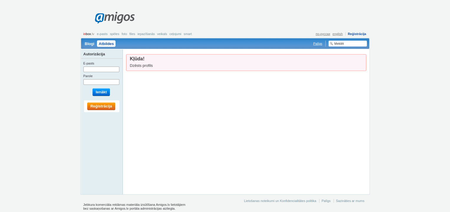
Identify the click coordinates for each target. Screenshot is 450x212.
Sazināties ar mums (350, 201)
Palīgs (317, 43)
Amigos (115, 18)
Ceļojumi (175, 34)
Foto (124, 34)
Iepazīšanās (146, 34)
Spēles (114, 34)
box (88, 34)
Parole (88, 76)
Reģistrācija (357, 34)
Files (132, 34)
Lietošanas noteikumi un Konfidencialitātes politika (280, 201)
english (337, 34)
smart (188, 34)
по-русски (323, 34)
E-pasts (102, 34)
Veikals (162, 34)
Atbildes (106, 44)
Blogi (90, 44)
